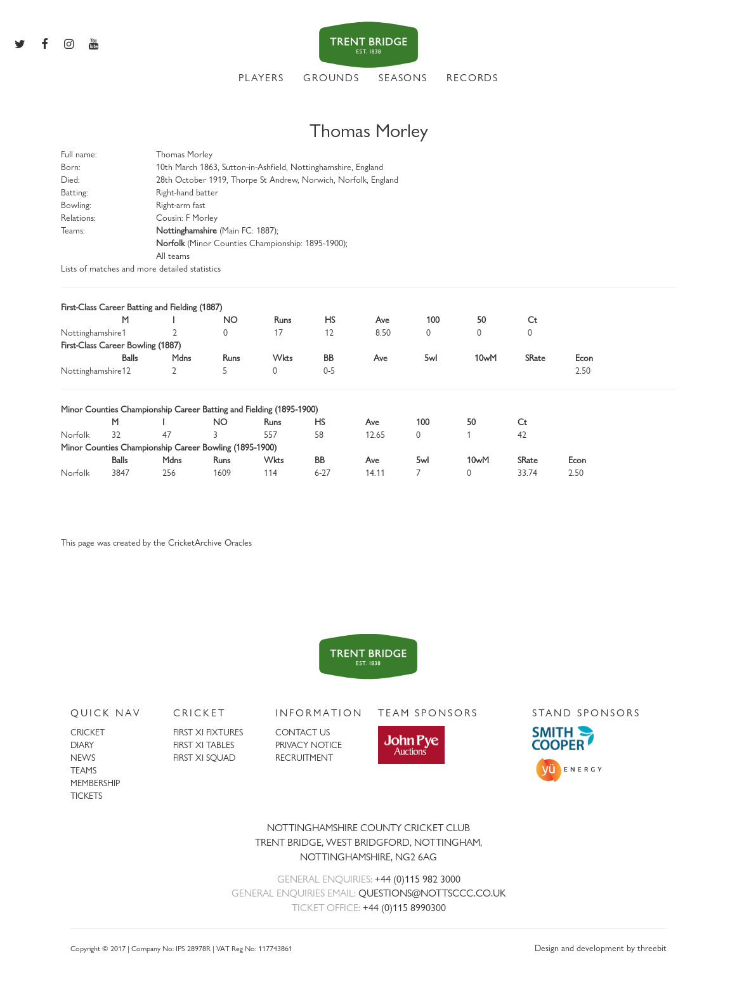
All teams (173, 255)
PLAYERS (261, 78)
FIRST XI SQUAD (204, 757)
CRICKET (87, 731)
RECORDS (473, 78)
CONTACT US (302, 731)
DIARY (82, 744)
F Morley (202, 217)
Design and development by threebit (601, 947)
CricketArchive (195, 542)
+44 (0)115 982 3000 (417, 879)
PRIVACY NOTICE (308, 744)
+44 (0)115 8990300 (404, 908)
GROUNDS (331, 78)
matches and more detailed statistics (155, 268)
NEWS (82, 757)
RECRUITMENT (304, 757)
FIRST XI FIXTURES (208, 731)
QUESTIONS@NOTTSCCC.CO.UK (432, 893)
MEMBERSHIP (95, 782)
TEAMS (83, 770)
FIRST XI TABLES (203, 744)
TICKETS (86, 795)
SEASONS (403, 78)
